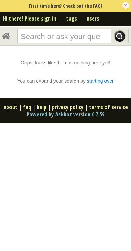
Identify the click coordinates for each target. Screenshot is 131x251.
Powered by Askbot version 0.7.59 (65, 114)
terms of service (108, 107)
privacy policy (67, 107)
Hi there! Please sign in (29, 18)
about (10, 107)
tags (71, 18)
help (41, 107)
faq (27, 107)
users (93, 18)
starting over (100, 81)
